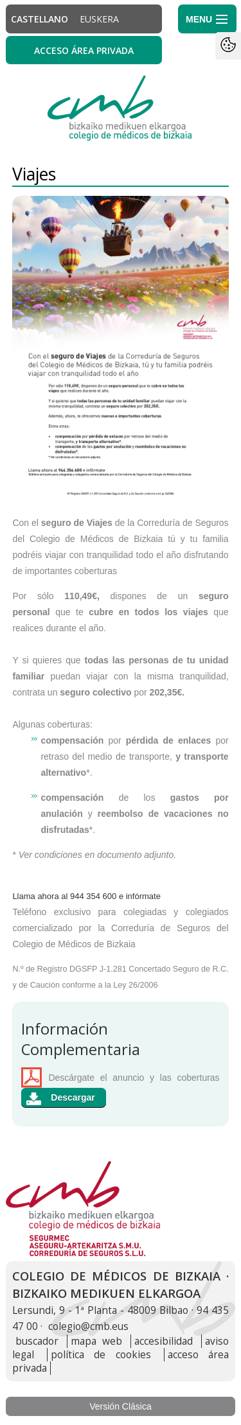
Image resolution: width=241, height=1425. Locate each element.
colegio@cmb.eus (88, 1326)
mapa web (96, 1341)
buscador (36, 1341)
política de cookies (100, 1354)
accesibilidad (163, 1341)
